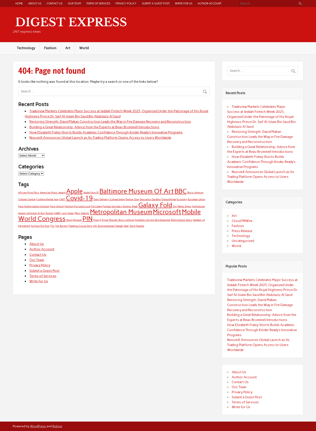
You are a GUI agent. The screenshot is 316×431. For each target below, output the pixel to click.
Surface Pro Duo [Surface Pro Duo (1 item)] (40, 226)
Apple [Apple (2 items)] (74, 191)
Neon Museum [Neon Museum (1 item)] (74, 220)
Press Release (242, 231)
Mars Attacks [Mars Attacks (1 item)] (82, 213)
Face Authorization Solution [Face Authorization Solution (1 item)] (33, 206)
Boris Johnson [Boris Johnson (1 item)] (195, 192)
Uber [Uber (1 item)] (126, 226)
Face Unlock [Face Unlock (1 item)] (57, 206)
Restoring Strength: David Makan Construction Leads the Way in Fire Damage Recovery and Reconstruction (110, 122)
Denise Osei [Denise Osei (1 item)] (132, 199)
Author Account (209, 3)
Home (19, 3)
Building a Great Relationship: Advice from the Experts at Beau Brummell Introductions (94, 127)
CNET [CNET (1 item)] (62, 199)
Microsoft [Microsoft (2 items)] (167, 212)
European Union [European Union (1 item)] (196, 199)
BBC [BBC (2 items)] (180, 191)
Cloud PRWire (242, 221)
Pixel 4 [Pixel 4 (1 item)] (97, 220)
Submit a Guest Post (156, 3)
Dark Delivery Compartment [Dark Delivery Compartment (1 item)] (109, 199)
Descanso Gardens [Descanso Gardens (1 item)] (150, 199)
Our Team (74, 3)
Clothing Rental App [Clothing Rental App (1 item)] (47, 199)
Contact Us (54, 3)
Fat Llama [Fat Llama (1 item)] (96, 206)
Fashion (50, 48)
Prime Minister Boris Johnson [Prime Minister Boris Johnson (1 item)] (118, 220)
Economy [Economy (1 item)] (182, 199)
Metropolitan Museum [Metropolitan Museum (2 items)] (121, 212)
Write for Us (183, 3)
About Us (34, 3)
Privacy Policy (125, 3)
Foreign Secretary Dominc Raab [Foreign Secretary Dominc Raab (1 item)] (120, 206)
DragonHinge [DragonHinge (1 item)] (169, 199)
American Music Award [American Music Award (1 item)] (52, 192)
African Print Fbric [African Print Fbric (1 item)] (28, 192)
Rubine (57, 426)
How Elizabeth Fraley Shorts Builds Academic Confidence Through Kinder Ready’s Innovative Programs (106, 132)
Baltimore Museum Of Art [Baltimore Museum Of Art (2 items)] (136, 191)
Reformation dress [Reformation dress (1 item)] (181, 220)
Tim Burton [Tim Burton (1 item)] (61, 226)
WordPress (38, 426)
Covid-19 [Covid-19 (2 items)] (79, 198)
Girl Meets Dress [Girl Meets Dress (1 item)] (182, 206)
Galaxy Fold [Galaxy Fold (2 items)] (155, 205)
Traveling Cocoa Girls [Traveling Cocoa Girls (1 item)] (80, 226)
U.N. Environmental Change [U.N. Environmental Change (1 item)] (108, 226)
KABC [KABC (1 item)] (57, 213)
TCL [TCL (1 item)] (52, 226)
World (84, 48)
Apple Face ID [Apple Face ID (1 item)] (91, 192)
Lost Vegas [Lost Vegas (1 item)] (67, 213)
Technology (26, 48)
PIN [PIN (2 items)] (88, 218)
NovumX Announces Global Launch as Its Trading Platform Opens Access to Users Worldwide (100, 138)
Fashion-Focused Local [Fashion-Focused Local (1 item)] (77, 206)
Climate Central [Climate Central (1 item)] (27, 199)
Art (67, 48)
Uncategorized (243, 241)
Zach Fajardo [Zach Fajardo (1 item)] (137, 226)
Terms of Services (98, 3)
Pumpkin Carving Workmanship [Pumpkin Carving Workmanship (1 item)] (152, 220)
